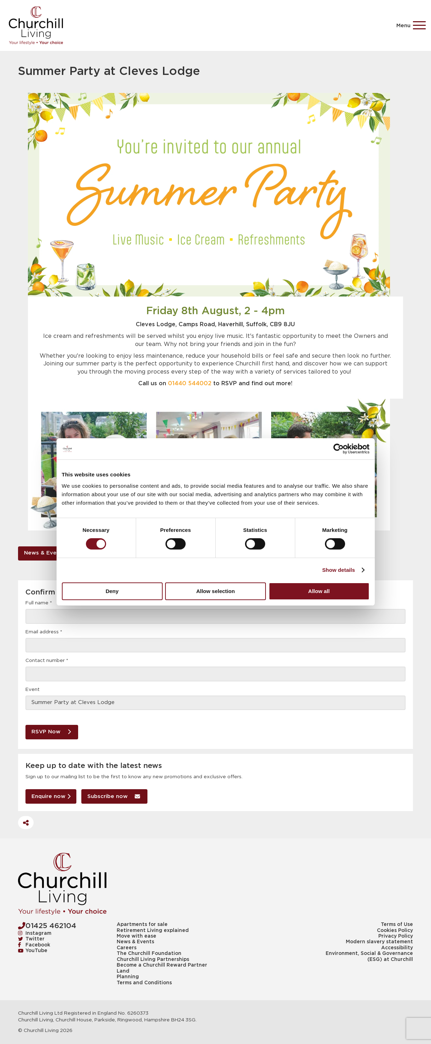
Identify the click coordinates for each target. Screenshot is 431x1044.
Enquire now (50, 796)
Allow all (319, 591)
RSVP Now (51, 731)
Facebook (34, 945)
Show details (338, 570)
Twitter (31, 939)
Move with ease (136, 936)
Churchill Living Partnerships (153, 959)
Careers (126, 948)
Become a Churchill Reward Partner (162, 965)
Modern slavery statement (379, 942)
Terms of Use (397, 924)
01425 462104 (47, 925)
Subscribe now (113, 796)
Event (32, 689)
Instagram (34, 933)
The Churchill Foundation (149, 953)
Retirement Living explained (153, 930)
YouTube (32, 950)
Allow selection (215, 591)
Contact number (46, 660)
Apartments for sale (142, 924)
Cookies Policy (395, 930)
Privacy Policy (395, 936)
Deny (112, 591)
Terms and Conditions (144, 983)
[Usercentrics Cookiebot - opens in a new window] (338, 449)
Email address (43, 632)
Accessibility (397, 948)
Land (123, 971)
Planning (128, 977)
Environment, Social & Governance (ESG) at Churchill (369, 956)
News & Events (44, 553)
